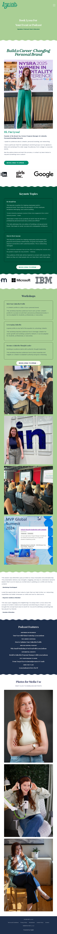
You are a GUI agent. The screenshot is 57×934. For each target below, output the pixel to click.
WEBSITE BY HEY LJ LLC (28, 925)
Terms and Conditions (13, 922)
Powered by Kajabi (28, 930)
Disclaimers (32, 922)
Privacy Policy (24, 922)
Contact (47, 922)
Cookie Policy (40, 922)
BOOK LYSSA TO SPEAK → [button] (16, 163)
